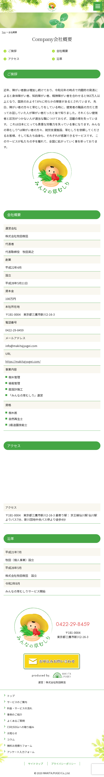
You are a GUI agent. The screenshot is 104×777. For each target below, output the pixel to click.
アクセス (13, 58)
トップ (11, 696)
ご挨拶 (12, 51)
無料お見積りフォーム (19, 745)
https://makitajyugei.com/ (23, 361)
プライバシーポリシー (63, 763)
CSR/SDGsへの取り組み (20, 727)
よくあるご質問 (16, 720)
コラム (11, 739)
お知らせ (12, 733)
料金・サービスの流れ (19, 708)
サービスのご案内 (17, 702)
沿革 (59, 58)
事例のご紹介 (14, 714)
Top (4, 32)
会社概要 (62, 51)
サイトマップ (35, 763)
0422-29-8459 (73, 624)
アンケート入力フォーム (20, 752)
